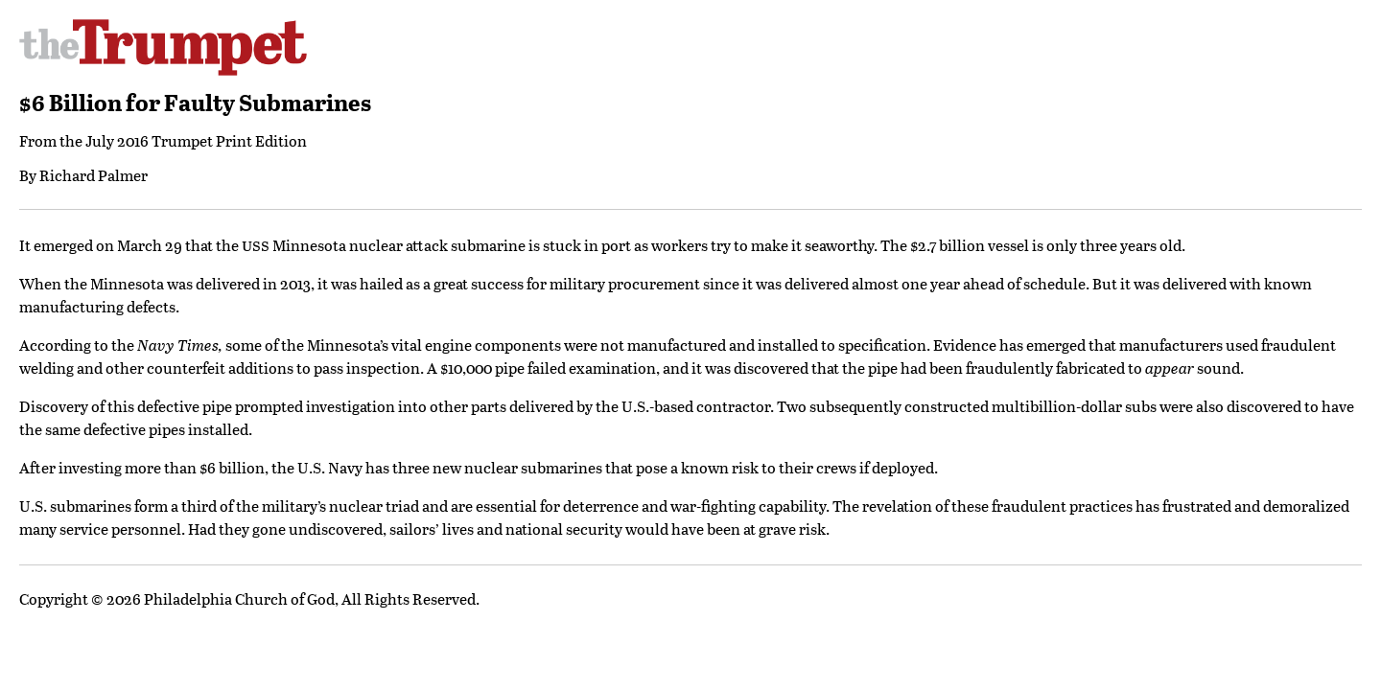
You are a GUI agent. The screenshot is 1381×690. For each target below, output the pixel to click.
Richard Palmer (93, 175)
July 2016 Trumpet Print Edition (196, 140)
